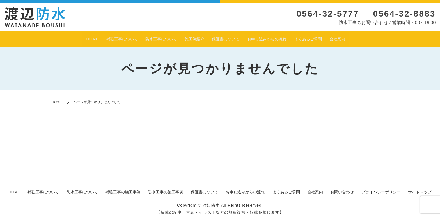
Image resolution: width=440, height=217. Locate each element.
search (379, 38)
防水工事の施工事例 (165, 189)
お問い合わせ (342, 189)
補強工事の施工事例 (123, 189)
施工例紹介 (189, 37)
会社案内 (362, 37)
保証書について (227, 37)
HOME (67, 37)
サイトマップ (420, 189)
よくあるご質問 (327, 37)
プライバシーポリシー (381, 189)
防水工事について (149, 37)
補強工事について (102, 37)
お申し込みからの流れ (277, 37)
